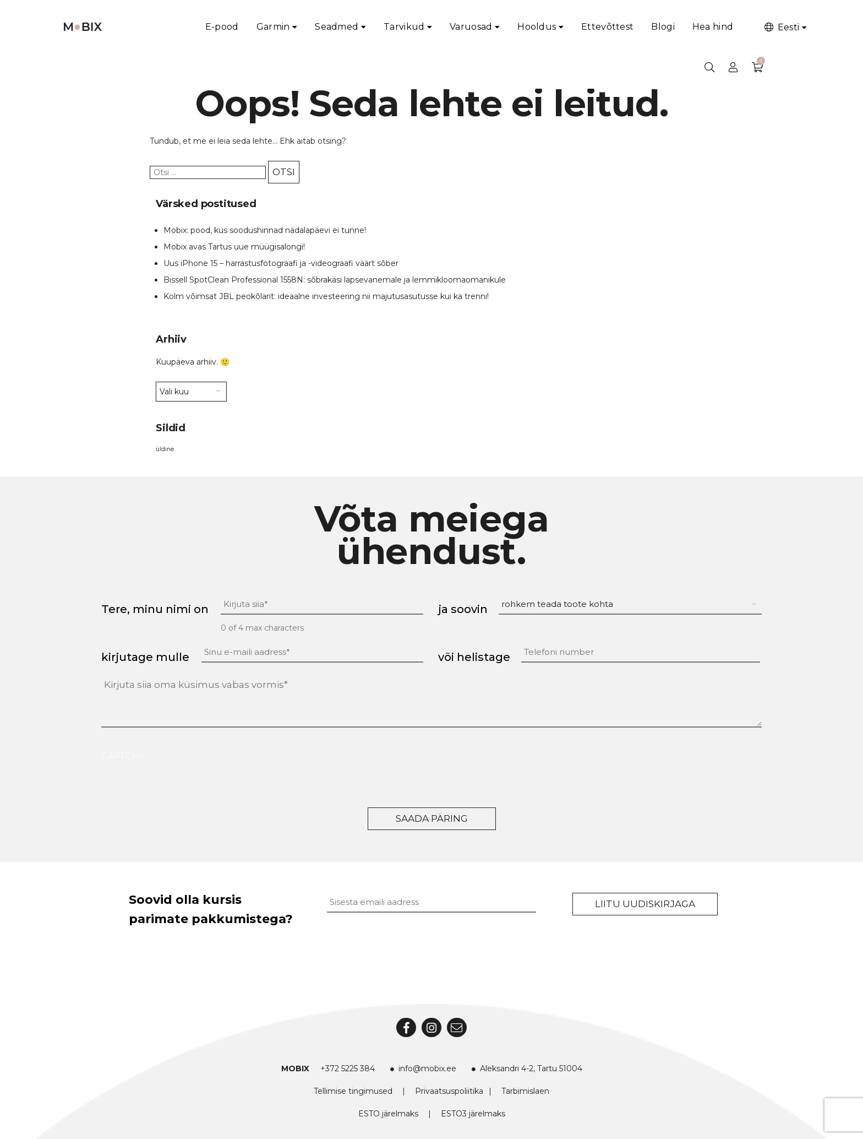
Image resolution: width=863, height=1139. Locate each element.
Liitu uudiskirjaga (645, 903)
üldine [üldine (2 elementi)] (165, 449)
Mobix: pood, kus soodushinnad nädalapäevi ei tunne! (264, 230)
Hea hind (712, 26)
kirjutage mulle (145, 657)
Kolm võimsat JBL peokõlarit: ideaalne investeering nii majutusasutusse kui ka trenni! (326, 296)
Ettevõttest (607, 26)
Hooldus (536, 26)
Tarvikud (404, 26)
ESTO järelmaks (388, 1114)
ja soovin (463, 609)
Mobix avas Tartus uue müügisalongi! (234, 247)
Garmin (273, 26)
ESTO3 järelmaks (473, 1114)
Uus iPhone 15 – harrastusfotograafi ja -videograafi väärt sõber (280, 263)
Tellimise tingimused (353, 1091)
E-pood (222, 26)
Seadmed (336, 26)
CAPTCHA (123, 756)
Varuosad (471, 26)
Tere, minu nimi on (155, 609)
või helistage (474, 657)
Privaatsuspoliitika (449, 1091)
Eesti (781, 27)
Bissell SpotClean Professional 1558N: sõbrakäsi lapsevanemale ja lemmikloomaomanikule (334, 280)
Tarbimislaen (525, 1091)
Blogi (663, 26)
